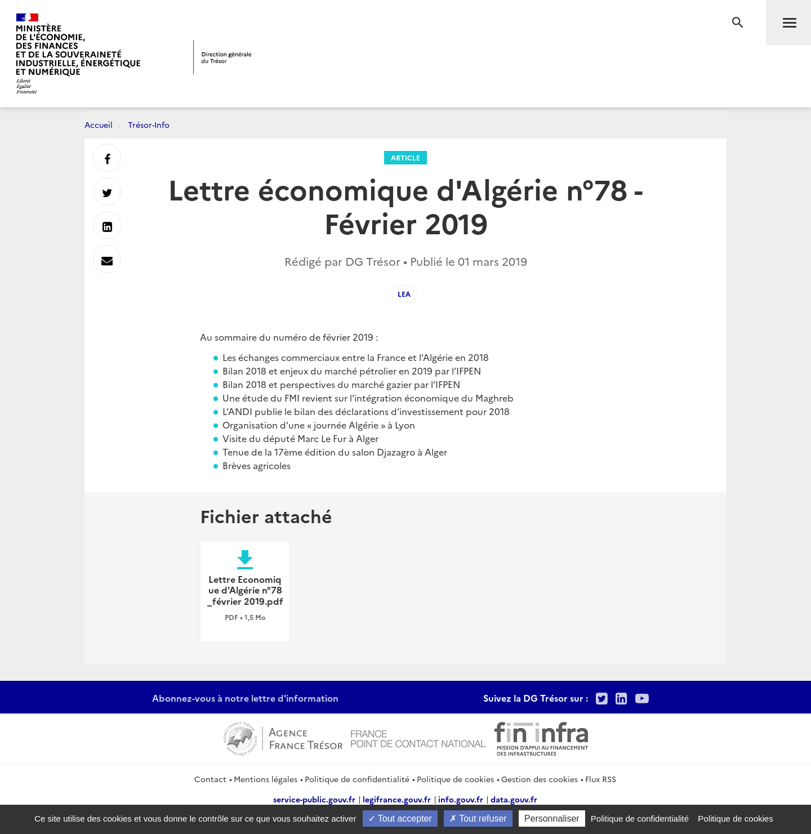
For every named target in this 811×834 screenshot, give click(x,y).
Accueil (98, 124)
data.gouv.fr (514, 799)
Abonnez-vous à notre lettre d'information (245, 697)
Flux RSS (600, 778)
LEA (404, 293)
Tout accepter (400, 818)
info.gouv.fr (460, 799)
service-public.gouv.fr (314, 799)
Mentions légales (265, 778)
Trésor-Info (149, 124)
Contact (210, 778)
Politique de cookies (455, 778)
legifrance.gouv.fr (397, 799)
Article (405, 157)
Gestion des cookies (539, 778)
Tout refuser (478, 818)
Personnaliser (552, 818)
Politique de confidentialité (357, 778)
